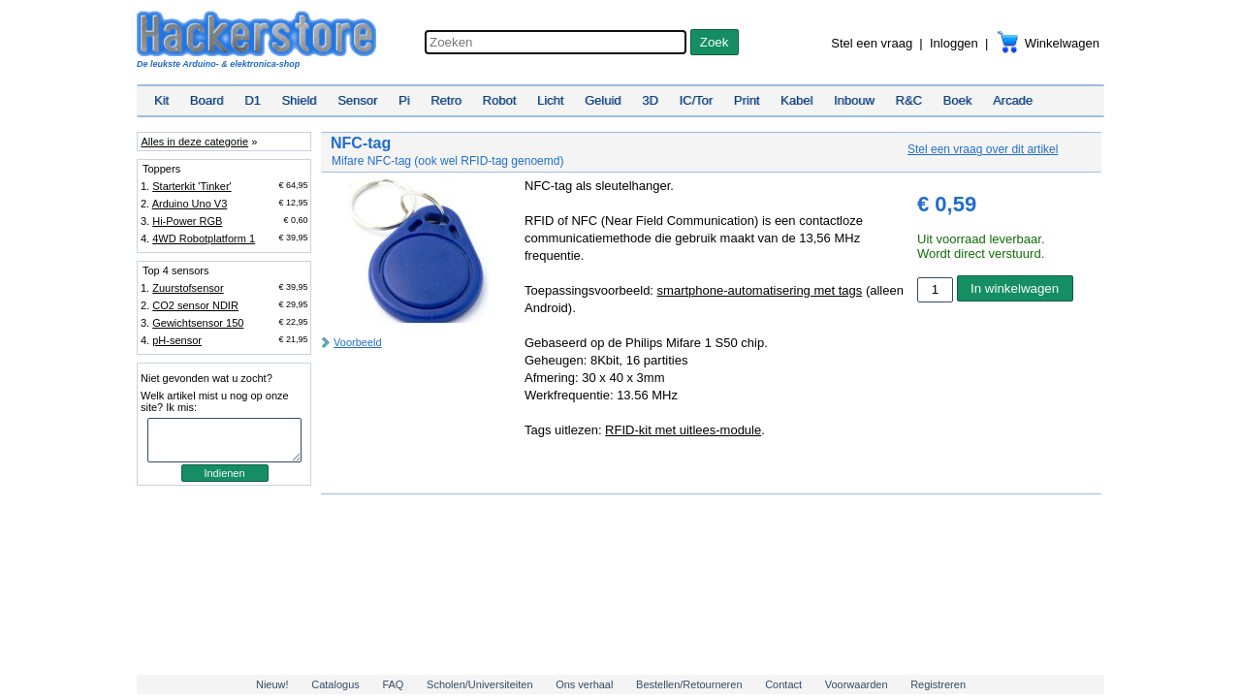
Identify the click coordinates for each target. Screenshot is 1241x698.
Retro (445, 100)
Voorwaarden (856, 684)
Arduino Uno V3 (190, 203)
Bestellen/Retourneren (689, 684)
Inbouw (854, 100)
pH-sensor (177, 340)
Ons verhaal (584, 684)
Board (207, 100)
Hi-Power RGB (187, 221)
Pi (404, 100)
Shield (298, 100)
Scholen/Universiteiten (479, 684)
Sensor (357, 100)
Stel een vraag (871, 43)
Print (747, 100)
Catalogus (335, 684)
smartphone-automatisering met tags (760, 290)
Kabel (796, 100)
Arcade (1013, 100)
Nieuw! (272, 684)
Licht (550, 100)
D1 (252, 100)
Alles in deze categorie (194, 141)
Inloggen (954, 43)
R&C (909, 100)
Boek (957, 100)
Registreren (938, 684)
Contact (783, 684)
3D (650, 100)
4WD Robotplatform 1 (203, 238)
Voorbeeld (358, 342)
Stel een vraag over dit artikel (982, 149)
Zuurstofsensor (187, 288)
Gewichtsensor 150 (197, 323)
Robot (500, 100)
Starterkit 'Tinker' (191, 186)
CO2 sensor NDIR (195, 305)
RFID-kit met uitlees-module (683, 430)
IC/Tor (696, 100)
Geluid (603, 100)
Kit (161, 100)
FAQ (392, 684)
